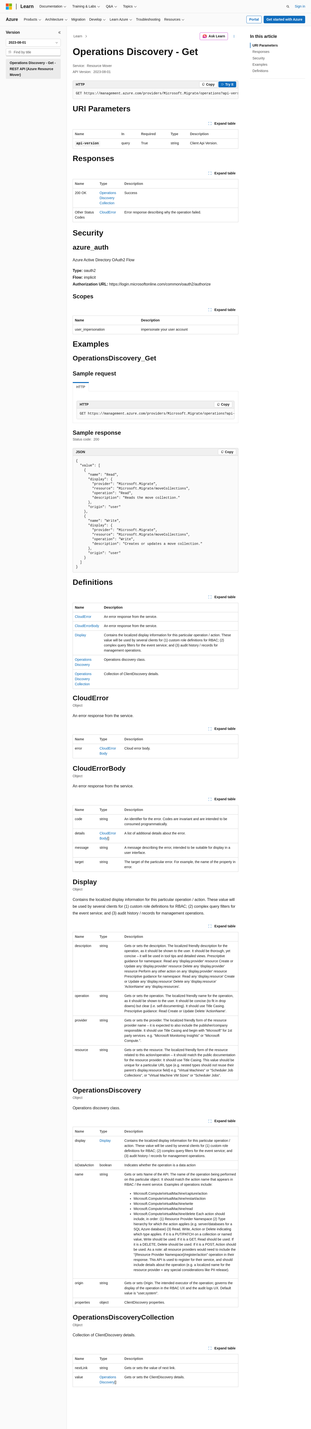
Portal (254, 19)
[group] (155, 93)
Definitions (260, 71)
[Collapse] (59, 32)
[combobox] (33, 43)
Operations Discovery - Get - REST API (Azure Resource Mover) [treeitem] (33, 69)
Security (258, 58)
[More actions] (234, 36)
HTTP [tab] (80, 387)
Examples (259, 64)
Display (80, 635)
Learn (78, 36)
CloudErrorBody (87, 626)
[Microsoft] (9, 6)
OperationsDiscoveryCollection (108, 198)
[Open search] (288, 6)
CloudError (108, 212)
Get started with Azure (284, 19)
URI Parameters (265, 45)
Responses (260, 52)
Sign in (300, 6)
